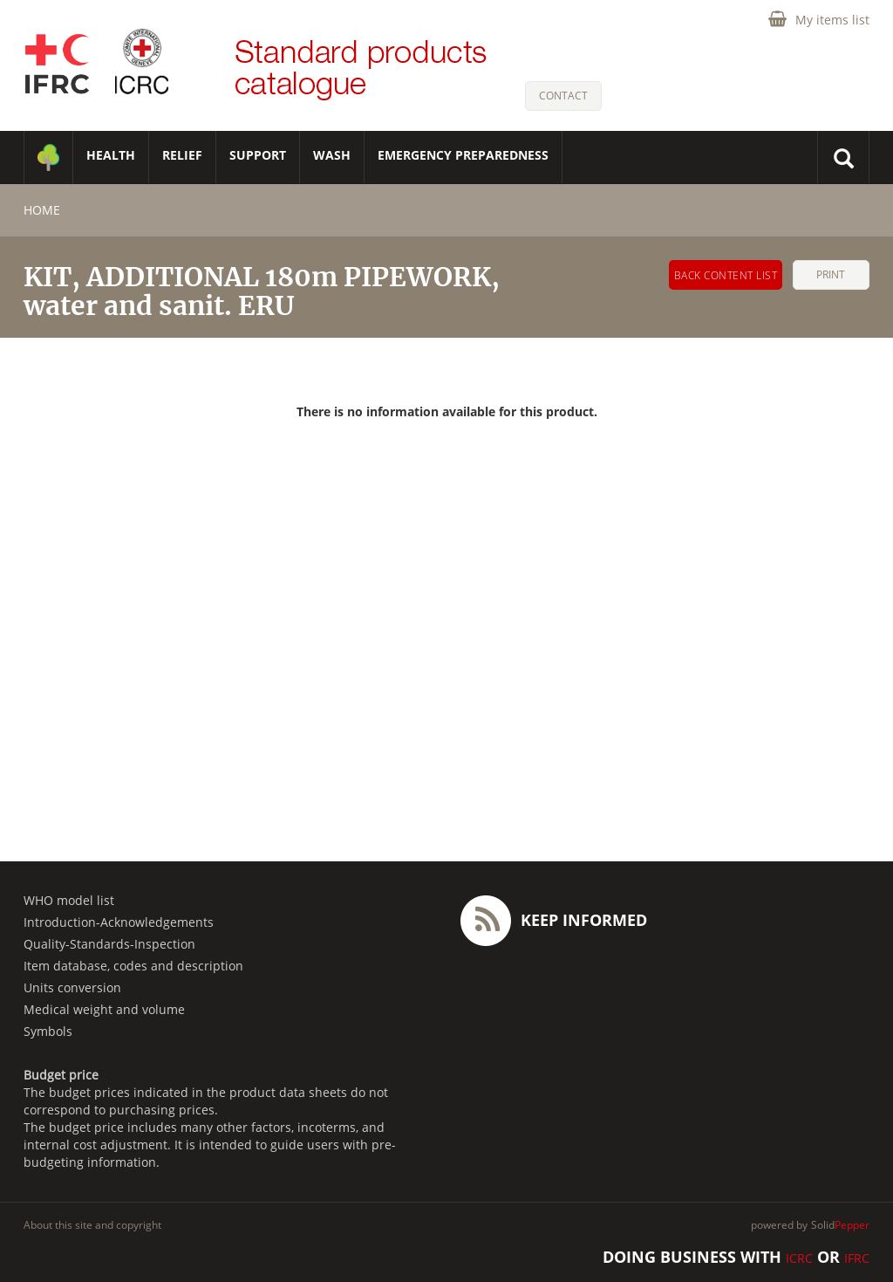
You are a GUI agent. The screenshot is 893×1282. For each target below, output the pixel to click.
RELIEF (182, 155)
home (42, 210)
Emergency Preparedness (463, 155)
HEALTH (110, 155)
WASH (332, 155)
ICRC (799, 1258)
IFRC (856, 1258)
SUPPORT (257, 155)
